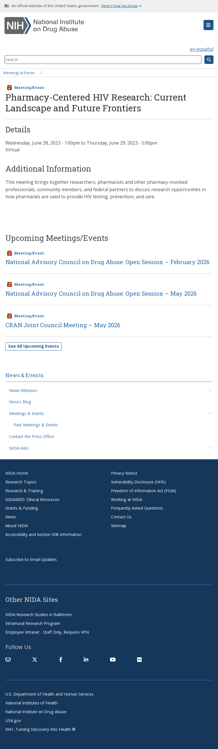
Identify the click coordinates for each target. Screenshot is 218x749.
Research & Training (24, 490)
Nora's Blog (20, 401)
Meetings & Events (19, 72)
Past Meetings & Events (36, 424)
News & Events (24, 375)
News (10, 516)
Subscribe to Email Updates (31, 559)
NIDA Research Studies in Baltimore (38, 614)
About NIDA (16, 525)
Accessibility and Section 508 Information (43, 534)
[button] (208, 25)
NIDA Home (16, 473)
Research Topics (20, 482)
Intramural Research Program (32, 623)
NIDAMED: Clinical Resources (32, 499)
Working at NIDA (126, 499)
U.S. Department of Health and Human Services (49, 694)
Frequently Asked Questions (137, 508)
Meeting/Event (29, 87)
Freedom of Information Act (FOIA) (143, 490)
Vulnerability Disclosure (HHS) (138, 482)
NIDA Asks (19, 448)
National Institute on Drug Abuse (35, 711)
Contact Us (121, 516)
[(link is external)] (34, 660)
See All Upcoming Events (33, 346)
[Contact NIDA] (8, 660)
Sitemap (118, 525)
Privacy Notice (124, 473)
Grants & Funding (21, 508)
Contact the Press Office (31, 436)
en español (201, 49)
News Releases (23, 390)
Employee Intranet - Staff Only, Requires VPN (47, 632)
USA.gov (13, 720)
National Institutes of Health (31, 703)
